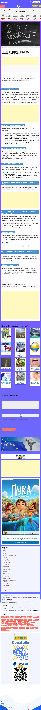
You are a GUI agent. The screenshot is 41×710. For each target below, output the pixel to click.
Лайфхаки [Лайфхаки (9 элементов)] (30, 620)
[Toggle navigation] (2, 6)
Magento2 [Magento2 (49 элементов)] (29, 617)
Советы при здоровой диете (6, 353)
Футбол (5, 564)
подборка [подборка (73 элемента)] (15, 627)
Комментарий (5, 399)
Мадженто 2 (5, 569)
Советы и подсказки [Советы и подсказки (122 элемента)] (11, 622)
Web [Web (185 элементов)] (18, 620)
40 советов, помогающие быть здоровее (20, 369)
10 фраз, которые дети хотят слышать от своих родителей (35, 383)
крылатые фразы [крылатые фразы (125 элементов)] (6, 627)
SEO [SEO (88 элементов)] (11, 620)
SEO (4, 553)
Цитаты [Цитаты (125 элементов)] (20, 622)
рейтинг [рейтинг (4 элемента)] (27, 627)
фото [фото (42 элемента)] (37, 627)
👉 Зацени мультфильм (20, 542)
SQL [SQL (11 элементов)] (14, 620)
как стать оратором (22, 246)
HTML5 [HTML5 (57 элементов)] (12, 617)
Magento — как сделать (8, 552)
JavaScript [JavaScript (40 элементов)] (17, 617)
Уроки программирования (8, 580)
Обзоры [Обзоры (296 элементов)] (35, 620)
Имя (3, 412)
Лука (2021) (5, 536)
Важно (4, 557)
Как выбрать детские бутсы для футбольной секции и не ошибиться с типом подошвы (21, 607)
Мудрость (5, 571)
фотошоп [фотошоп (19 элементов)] (3, 630)
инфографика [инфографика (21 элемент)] (30, 625)
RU (35, 2)
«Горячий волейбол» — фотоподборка (35, 353)
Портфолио (5, 573)
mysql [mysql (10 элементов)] (34, 617)
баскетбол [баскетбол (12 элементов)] (33, 622)
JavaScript (6, 583)
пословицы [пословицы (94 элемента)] (22, 627)
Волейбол (6, 562)
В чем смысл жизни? (6, 368)
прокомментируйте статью (10, 286)
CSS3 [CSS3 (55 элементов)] (2, 617)
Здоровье (11, 47)
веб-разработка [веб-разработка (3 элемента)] (3, 625)
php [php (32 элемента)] (8, 620)
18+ (3, 550)
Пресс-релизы (6, 575)
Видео (4, 559)
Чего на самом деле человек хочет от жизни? (20, 340)
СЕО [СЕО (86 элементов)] (2, 622)
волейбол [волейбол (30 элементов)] (9, 625)
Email (22, 412)
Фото (4, 590)
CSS (5, 581)
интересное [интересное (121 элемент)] (22, 625)
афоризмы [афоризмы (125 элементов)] (27, 622)
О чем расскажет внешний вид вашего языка (35, 369)
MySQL (5, 585)
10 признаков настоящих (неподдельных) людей (20, 354)
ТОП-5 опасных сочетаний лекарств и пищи (6, 340)
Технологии (5, 578)
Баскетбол (6, 560)
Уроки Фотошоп (6, 589)
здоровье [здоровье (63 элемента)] (15, 625)
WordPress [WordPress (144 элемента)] (24, 620)
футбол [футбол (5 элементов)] (8, 630)
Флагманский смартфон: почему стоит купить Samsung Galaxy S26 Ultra (18, 610)
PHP (5, 587)
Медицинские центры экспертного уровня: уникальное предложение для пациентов (6, 385)
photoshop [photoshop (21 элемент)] (3, 620)
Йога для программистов (20, 383)
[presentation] (10, 424)
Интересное (5, 567)
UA (38, 2)
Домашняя (4, 47)
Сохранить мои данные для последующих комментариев (15, 419)
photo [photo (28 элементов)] (38, 617)
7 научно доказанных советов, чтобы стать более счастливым (35, 340)
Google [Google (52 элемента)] (7, 617)
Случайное (5, 576)
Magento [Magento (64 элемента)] (23, 617)
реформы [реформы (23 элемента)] (32, 627)
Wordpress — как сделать (8, 555)
